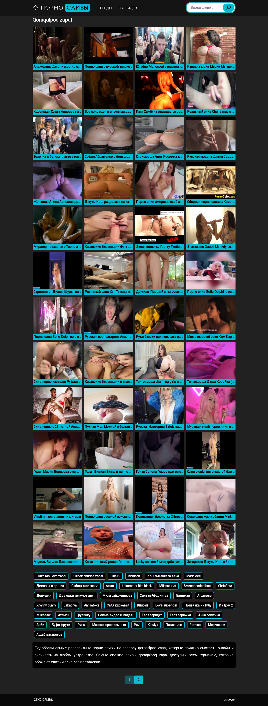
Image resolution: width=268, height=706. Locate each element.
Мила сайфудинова (117, 596)
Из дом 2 (226, 605)
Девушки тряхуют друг (77, 596)
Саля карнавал (118, 605)
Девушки (43, 596)
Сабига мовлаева (84, 586)
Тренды (105, 8)
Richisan (134, 576)
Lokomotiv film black (137, 586)
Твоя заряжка (180, 615)
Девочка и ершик (50, 586)
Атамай (63, 615)
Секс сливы (43, 700)
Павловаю (174, 625)
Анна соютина (209, 615)
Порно (61, 8)
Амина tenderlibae (197, 586)
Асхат (110, 586)
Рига (81, 625)
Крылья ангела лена (163, 576)
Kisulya (153, 625)
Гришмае (183, 596)
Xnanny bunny (46, 605)
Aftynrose (204, 596)
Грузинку (83, 615)
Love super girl (166, 605)
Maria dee (193, 576)
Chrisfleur (225, 586)
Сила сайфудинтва (154, 596)
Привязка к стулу (197, 605)
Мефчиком (216, 625)
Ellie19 (115, 576)
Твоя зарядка (152, 615)
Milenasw (43, 615)
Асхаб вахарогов (49, 635)
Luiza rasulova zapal (51, 576)
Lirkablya (70, 605)
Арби (40, 625)
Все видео (128, 8)
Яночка (195, 625)
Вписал (142, 605)
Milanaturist (167, 586)
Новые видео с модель (116, 615)
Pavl (137, 625)
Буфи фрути (61, 625)
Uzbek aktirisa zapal (88, 576)
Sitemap (229, 699)
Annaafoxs (91, 605)
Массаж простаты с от (109, 625)
